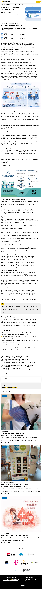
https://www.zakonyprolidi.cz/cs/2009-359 (21, 366)
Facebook (28, 579)
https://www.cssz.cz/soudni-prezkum (20, 357)
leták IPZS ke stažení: (5, 165)
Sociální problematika (10, 482)
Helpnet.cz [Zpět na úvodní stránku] (6, 1)
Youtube (34, 579)
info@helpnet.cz (14, 579)
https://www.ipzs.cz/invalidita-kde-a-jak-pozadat (22, 365)
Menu (39, 1)
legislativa (4, 387)
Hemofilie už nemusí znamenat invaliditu (15, 535)
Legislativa (6, 4)
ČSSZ (15, 387)
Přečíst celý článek (5, 442)
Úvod (2, 4)
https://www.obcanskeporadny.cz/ (22, 369)
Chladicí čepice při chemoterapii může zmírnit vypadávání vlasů (12, 434)
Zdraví (14, 12)
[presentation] (21, 412)
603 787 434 (6, 579)
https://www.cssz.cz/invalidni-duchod (20, 359)
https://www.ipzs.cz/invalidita (14, 360)
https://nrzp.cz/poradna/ (15, 368)
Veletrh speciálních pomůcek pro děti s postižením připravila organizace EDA (14, 485)
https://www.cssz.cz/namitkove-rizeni (20, 356)
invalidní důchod (10, 387)
